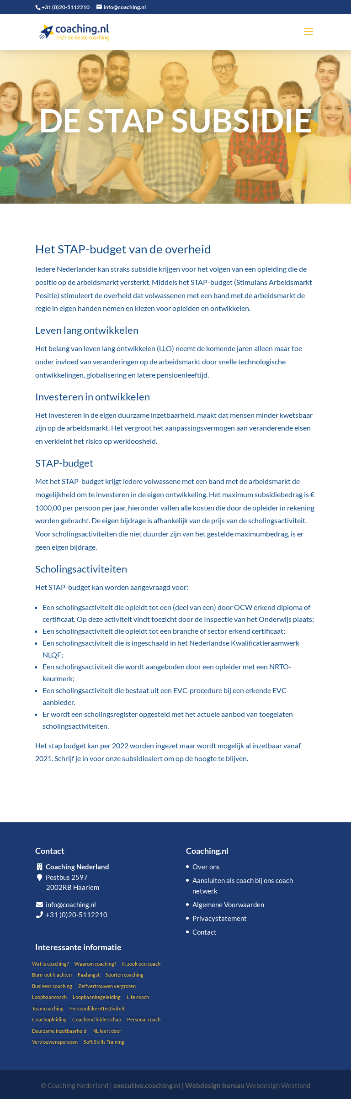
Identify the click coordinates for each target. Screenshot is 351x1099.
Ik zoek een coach (141, 964)
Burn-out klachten (52, 975)
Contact (204, 932)
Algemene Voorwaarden (228, 904)
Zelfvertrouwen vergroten (107, 986)
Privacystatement (219, 918)
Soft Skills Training (104, 1042)
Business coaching (52, 986)
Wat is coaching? (50, 964)
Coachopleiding (50, 1019)
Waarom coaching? (95, 964)
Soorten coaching (125, 975)
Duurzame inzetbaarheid (59, 1031)
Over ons (206, 866)
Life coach (138, 997)
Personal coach (143, 1019)
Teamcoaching (48, 1008)
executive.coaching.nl (146, 1085)
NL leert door (106, 1031)
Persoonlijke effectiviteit (97, 1008)
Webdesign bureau (215, 1085)
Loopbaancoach (49, 997)
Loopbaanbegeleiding (97, 997)
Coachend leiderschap (96, 1019)
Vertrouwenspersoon (55, 1042)
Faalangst (89, 975)
